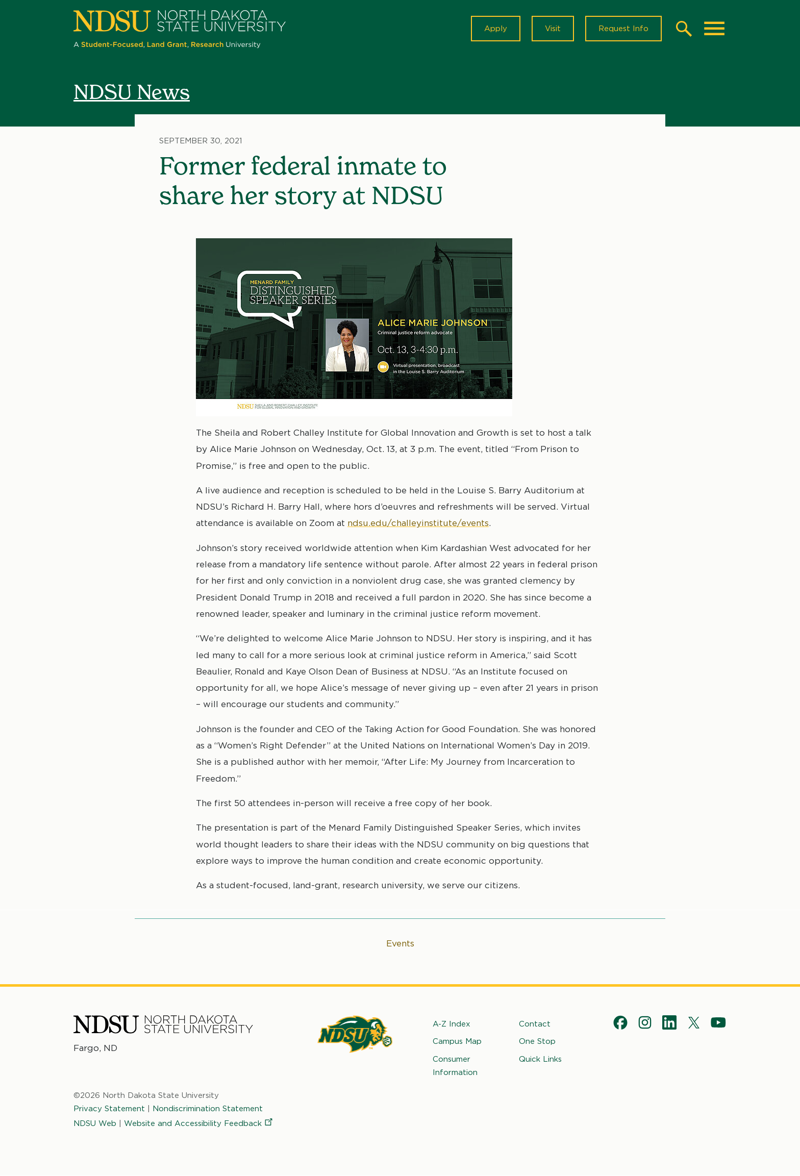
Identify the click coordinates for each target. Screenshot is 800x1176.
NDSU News (131, 92)
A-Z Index (451, 1024)
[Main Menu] (714, 28)
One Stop (537, 1041)
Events (400, 943)
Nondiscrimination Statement (208, 1108)
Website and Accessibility (199, 1123)
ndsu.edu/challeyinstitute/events (418, 523)
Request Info (623, 28)
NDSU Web (94, 1123)
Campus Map (457, 1041)
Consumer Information (455, 1066)
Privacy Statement (109, 1108)
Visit (553, 28)
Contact (535, 1024)
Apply (495, 28)
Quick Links (540, 1059)
